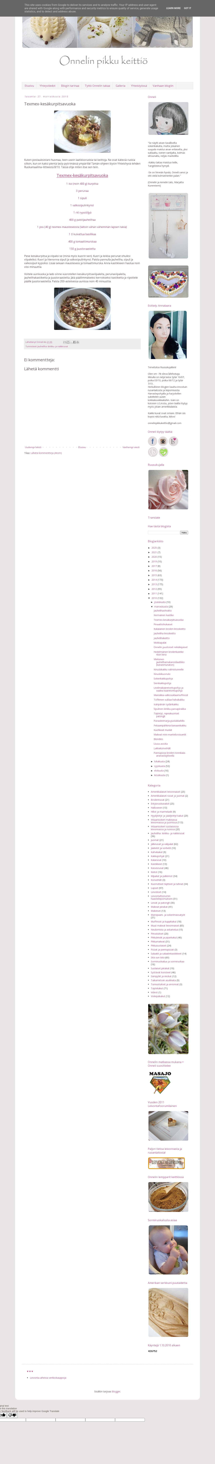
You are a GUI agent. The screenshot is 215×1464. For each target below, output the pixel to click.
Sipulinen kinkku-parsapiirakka (170, 708)
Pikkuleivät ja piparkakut (164, 937)
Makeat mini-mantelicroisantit (170, 734)
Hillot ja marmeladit (161, 811)
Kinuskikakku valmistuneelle (169, 669)
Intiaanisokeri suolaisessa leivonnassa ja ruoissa (165, 828)
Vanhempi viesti (131, 447)
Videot (154, 992)
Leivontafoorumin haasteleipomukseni (162, 897)
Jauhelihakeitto (162, 638)
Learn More (173, 8)
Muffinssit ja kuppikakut (164, 921)
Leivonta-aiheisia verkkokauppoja (48, 1377)
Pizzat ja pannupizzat (162, 949)
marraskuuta (161, 606)
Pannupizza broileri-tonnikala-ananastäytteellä (170, 754)
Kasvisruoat (157, 868)
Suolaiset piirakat (160, 968)
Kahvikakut (157, 852)
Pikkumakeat (158, 941)
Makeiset (156, 910)
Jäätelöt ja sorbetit (161, 848)
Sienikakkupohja (162, 683)
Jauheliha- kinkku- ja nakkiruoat (52, 346)
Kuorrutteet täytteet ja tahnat (167, 884)
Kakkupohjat (157, 856)
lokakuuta (159, 761)
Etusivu (29, 86)
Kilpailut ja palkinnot (162, 876)
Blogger (116, 1391)
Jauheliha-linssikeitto (165, 633)
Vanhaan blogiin (163, 86)
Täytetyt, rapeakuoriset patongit (166, 715)
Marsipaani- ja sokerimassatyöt (168, 914)
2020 (155, 556)
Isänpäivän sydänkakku (166, 704)
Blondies (158, 739)
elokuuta (159, 770)
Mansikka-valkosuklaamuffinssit (171, 695)
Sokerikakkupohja (163, 678)
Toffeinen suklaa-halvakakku (169, 699)
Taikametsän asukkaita (163, 980)
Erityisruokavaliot (160, 803)
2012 (155, 589)
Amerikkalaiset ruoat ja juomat (167, 795)
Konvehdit (156, 880)
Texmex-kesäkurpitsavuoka (168, 619)
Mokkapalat (160, 642)
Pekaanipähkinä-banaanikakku (170, 725)
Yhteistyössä (139, 86)
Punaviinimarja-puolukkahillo (169, 720)
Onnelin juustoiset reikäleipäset (171, 647)
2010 (155, 598)
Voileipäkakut (158, 996)
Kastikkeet (156, 864)
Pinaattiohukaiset (163, 624)
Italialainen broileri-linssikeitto (170, 628)
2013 (155, 584)
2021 (155, 552)
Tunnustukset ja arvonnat (165, 984)
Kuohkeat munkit (163, 730)
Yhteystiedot (47, 86)
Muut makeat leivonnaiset (165, 925)
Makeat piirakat (159, 906)
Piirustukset (157, 933)
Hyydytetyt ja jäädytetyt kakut (167, 815)
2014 (155, 579)
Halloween (156, 807)
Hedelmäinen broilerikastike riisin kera (169, 653)
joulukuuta (160, 602)
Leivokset (156, 892)
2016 (155, 570)
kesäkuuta (160, 775)
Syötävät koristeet (161, 972)
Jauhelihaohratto (163, 610)
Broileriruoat (157, 799)
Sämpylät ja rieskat (161, 976)
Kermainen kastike (164, 615)
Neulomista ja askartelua (164, 929)
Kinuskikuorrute (162, 674)
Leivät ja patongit (160, 902)
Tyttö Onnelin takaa (97, 86)
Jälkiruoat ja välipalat (162, 844)
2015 (155, 575)
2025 (155, 547)
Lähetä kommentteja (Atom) (46, 453)
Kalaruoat (156, 860)
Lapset (154, 888)
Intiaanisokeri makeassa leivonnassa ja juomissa (164, 821)
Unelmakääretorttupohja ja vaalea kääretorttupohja (168, 689)
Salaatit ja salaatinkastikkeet (166, 953)
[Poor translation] (12, 1415)
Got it (187, 8)
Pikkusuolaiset (158, 945)
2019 (155, 561)
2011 (155, 593)
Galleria (120, 86)
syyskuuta (160, 766)
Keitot (154, 872)
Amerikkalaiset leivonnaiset (165, 791)
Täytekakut (157, 988)
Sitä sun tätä (157, 957)
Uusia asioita (161, 743)
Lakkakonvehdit (162, 748)
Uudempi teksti (33, 447)
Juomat (155, 840)
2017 (155, 566)
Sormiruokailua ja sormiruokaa (167, 961)
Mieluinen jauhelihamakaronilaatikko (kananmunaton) (169, 662)
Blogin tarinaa (70, 86)
